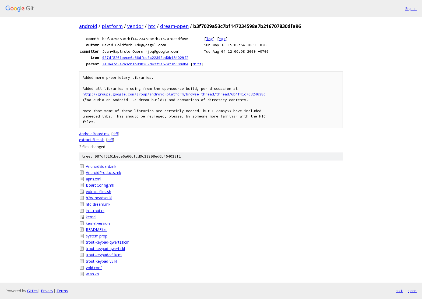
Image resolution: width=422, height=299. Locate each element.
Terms (62, 290)
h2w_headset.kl (99, 197)
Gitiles (32, 290)
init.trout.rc (95, 210)
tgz (222, 38)
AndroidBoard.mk (94, 133)
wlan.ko (92, 273)
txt (399, 290)
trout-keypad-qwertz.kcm (107, 242)
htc (152, 26)
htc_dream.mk (98, 204)
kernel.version (98, 223)
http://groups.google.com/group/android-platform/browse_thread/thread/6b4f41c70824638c (174, 94)
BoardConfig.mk (100, 185)
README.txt (96, 229)
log (209, 38)
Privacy (47, 290)
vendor (135, 26)
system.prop (96, 236)
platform (112, 26)
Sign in (411, 8)
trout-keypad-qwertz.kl (105, 248)
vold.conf (94, 267)
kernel (91, 216)
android (88, 26)
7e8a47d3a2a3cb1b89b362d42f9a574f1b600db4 (145, 64)
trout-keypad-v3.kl (101, 261)
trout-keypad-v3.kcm (104, 254)
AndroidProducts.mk (103, 172)
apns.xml (93, 178)
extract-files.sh (91, 139)
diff (197, 64)
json (412, 290)
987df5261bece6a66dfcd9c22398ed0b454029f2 (145, 57)
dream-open (174, 26)
